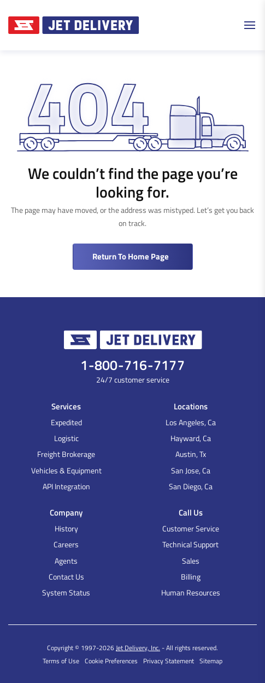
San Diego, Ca (191, 486)
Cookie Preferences (111, 661)
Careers (66, 544)
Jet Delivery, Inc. (138, 648)
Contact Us (66, 576)
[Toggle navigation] (251, 25)
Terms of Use (61, 661)
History (66, 528)
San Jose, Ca (190, 470)
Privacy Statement (168, 661)
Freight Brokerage (66, 454)
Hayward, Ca (190, 438)
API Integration (66, 486)
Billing (191, 576)
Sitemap (210, 661)
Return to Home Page (130, 256)
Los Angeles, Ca (191, 422)
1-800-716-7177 (132, 365)
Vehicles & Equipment (66, 470)
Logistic (66, 438)
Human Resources (190, 592)
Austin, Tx (190, 454)
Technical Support (190, 544)
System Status (66, 592)
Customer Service (190, 528)
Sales (190, 560)
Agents (66, 560)
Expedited (66, 422)
